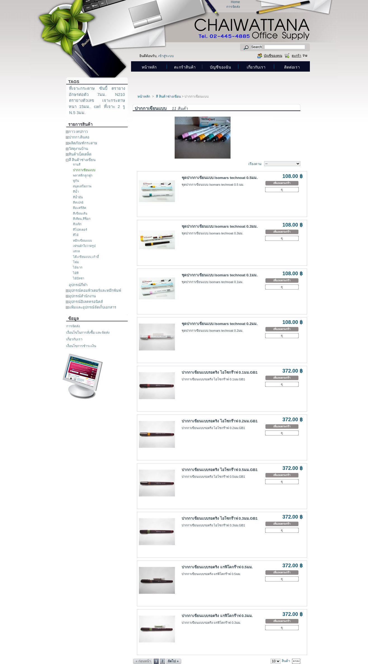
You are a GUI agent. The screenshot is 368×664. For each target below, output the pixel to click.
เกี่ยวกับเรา (256, 67)
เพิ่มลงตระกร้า (282, 183)
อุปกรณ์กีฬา (78, 285)
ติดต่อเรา (292, 67)
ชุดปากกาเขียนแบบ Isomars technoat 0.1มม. (220, 275)
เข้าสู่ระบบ (166, 56)
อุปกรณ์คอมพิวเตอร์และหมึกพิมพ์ (95, 290)
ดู (282, 189)
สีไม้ (76, 235)
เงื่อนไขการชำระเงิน (81, 346)
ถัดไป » (173, 661)
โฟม (76, 262)
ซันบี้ (103, 88)
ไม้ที (76, 273)
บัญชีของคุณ (273, 56)
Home (235, 2)
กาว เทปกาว (78, 131)
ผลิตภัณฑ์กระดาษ (83, 143)
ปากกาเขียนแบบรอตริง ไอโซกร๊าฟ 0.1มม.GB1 (220, 372)
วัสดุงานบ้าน (78, 149)
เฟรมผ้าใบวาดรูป (84, 246)
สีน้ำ (76, 191)
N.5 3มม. (77, 112)
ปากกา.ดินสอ (79, 137)
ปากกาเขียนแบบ (84, 170)
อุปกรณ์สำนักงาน (82, 296)
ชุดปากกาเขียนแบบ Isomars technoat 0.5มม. (220, 178)
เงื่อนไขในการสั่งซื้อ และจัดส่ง (88, 333)
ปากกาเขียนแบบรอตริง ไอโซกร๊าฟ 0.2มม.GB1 (220, 421)
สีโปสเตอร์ (80, 229)
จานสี (76, 164)
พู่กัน (76, 180)
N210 (120, 94)
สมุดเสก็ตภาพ (82, 186)
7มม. (101, 94)
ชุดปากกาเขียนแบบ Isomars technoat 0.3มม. (220, 226)
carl (97, 106)
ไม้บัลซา (78, 278)
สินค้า (286, 661)
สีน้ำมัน (78, 197)
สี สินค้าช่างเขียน (82, 160)
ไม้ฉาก (77, 267)
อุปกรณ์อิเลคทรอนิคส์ (86, 302)
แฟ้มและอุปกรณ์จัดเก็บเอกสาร (92, 307)
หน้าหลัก (149, 67)
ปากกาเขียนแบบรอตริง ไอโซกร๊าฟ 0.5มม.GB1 (220, 470)
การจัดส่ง (233, 7)
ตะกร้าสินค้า (185, 67)
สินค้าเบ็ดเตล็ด (80, 154)
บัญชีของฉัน (220, 67)
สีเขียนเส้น (80, 213)
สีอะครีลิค (79, 207)
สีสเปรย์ (78, 202)
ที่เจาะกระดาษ (82, 88)
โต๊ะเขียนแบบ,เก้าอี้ (86, 256)
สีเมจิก (77, 224)
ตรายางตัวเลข (81, 100)
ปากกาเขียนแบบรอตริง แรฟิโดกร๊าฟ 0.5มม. (217, 567)
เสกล (76, 251)
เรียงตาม (255, 164)
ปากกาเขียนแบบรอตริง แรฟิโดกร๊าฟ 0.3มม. (217, 616)
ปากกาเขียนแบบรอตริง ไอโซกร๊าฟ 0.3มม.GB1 (220, 518)
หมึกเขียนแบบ (82, 240)
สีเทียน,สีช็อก (82, 218)
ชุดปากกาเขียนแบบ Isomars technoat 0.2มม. (220, 324)
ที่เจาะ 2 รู (114, 106)
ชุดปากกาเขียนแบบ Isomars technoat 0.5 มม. (213, 184)
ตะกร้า (296, 56)
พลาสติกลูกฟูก (82, 175)
